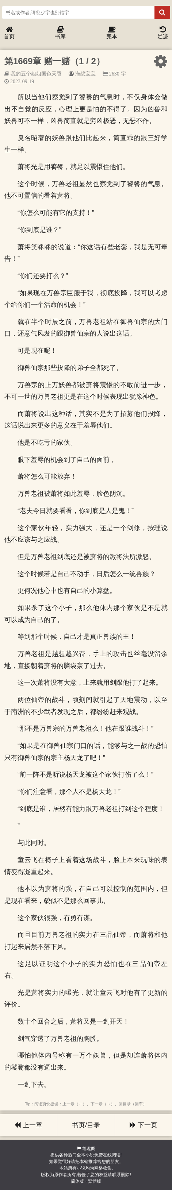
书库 (60, 33)
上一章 (28, 1125)
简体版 (77, 1181)
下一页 (143, 1125)
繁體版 (94, 1181)
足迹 (162, 33)
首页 (9, 33)
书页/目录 (86, 1125)
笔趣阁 (88, 1148)
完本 (111, 33)
